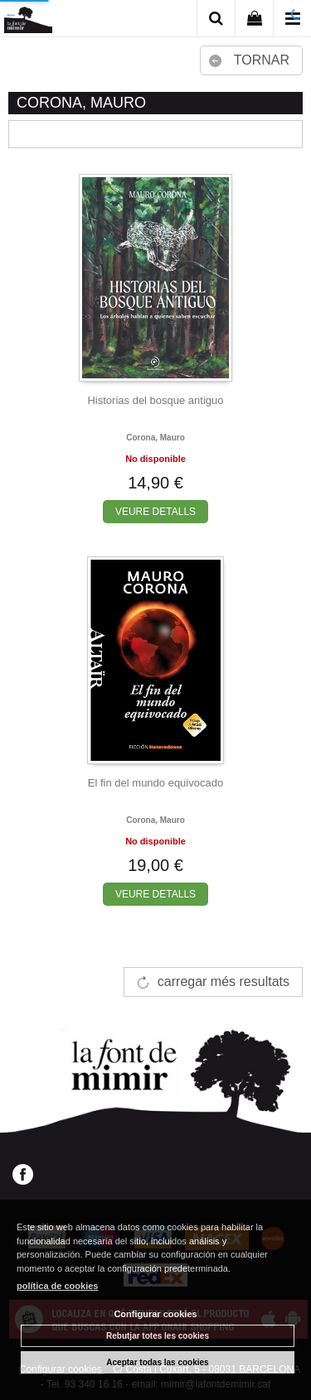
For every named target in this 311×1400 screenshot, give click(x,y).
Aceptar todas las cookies (157, 1362)
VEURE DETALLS (155, 511)
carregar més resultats (223, 981)
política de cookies (57, 1286)
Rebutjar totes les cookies (157, 1335)
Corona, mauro (155, 437)
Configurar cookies (155, 1314)
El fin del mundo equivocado (155, 783)
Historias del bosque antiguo (155, 400)
